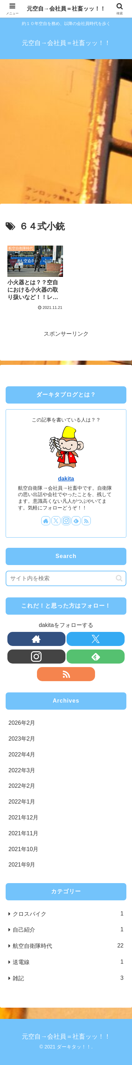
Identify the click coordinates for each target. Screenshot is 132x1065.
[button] (119, 578)
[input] (66, 578)
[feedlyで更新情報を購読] (76, 520)
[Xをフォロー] (56, 520)
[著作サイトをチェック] (45, 520)
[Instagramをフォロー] (66, 520)
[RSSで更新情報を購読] (86, 520)
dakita (66, 479)
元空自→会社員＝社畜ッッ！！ (66, 9)
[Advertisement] (66, 133)
